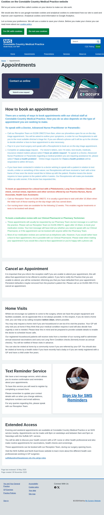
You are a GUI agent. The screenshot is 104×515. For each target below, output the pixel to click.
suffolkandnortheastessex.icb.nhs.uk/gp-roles (25, 458)
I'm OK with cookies (12, 31)
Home (12, 54)
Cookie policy (34, 487)
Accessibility (33, 484)
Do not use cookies (38, 31)
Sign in (6, 501)
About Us (82, 54)
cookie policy (25, 24)
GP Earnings (8, 490)
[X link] (58, 487)
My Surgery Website (93, 501)
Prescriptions (49, 54)
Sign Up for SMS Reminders (77, 398)
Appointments (29, 54)
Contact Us (99, 54)
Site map (32, 494)
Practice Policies (9, 493)
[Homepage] (35, 42)
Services (66, 54)
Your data (32, 490)
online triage (24, 150)
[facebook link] (55, 487)
